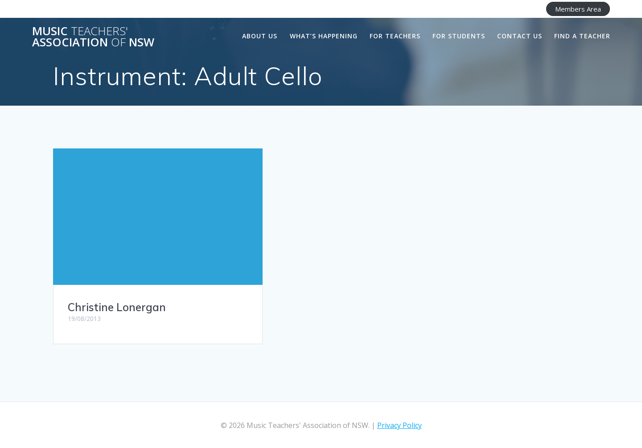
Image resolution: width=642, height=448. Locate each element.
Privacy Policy (399, 425)
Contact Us (519, 36)
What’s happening (324, 36)
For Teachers (395, 36)
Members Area (578, 8)
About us (259, 36)
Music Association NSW (93, 36)
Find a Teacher (582, 36)
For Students (458, 36)
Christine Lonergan (117, 307)
